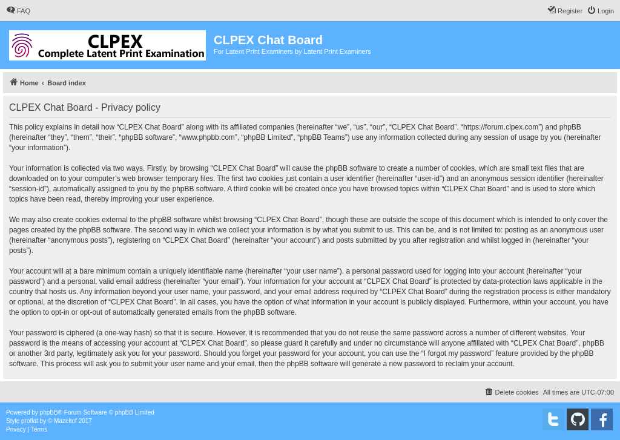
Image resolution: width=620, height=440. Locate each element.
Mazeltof (65, 421)
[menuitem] (18, 11)
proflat (29, 421)
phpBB (49, 412)
